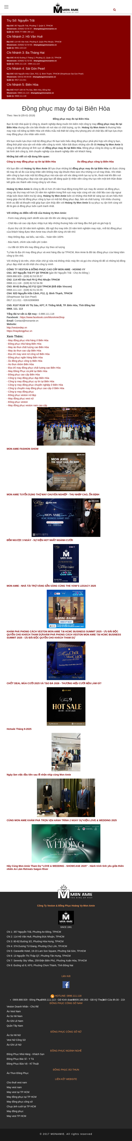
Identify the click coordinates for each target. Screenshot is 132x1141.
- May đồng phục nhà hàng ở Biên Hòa (27, 340)
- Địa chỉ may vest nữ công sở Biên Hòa (28, 354)
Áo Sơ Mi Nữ (14, 1035)
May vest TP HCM (16, 1116)
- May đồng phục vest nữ (20, 398)
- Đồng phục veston (17, 402)
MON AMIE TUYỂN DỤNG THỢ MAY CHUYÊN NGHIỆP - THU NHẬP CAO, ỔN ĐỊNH (53, 494)
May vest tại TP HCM (18, 1092)
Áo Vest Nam (14, 1011)
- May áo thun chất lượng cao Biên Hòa (28, 347)
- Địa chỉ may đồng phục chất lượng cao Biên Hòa (33, 367)
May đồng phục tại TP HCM (21, 1097)
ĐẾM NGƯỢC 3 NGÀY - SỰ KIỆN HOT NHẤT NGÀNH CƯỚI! (40, 540)
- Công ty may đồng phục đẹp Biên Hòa (28, 378)
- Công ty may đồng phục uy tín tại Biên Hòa (30, 381)
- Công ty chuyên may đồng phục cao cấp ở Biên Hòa (35, 388)
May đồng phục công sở (20, 1101)
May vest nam (14, 1087)
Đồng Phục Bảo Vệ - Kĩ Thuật (23, 1063)
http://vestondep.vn (17, 327)
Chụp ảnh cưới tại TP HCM (21, 1106)
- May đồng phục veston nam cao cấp (27, 405)
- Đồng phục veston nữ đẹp (21, 395)
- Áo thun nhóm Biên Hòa (20, 364)
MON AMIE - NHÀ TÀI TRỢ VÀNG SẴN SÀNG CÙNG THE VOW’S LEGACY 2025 (51, 585)
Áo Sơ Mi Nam (14, 1016)
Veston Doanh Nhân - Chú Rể (22, 1006)
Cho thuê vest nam (17, 1082)
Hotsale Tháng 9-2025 (19, 729)
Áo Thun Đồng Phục (18, 1073)
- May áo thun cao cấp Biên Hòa (24, 350)
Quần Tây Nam (15, 1025)
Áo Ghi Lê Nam (15, 1021)
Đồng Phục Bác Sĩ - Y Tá (20, 1059)
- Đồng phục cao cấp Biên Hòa (23, 374)
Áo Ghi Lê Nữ (14, 1044)
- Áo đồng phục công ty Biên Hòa (24, 361)
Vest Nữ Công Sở (16, 1040)
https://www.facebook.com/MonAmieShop (42, 317)
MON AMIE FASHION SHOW (22, 448)
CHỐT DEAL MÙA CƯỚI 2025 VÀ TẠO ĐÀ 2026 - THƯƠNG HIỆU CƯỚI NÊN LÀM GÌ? (54, 683)
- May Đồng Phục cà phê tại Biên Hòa (27, 371)
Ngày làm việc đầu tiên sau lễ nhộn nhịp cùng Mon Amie (39, 774)
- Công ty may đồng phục (20, 391)
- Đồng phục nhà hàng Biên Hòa (24, 343)
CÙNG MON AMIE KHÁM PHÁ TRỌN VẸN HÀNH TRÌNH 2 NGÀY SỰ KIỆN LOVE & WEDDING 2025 (62, 820)
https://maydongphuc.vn (19, 331)
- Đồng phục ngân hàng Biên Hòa (25, 357)
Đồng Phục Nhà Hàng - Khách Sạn (25, 1054)
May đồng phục (15, 1111)
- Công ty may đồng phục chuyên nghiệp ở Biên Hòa (35, 384)
